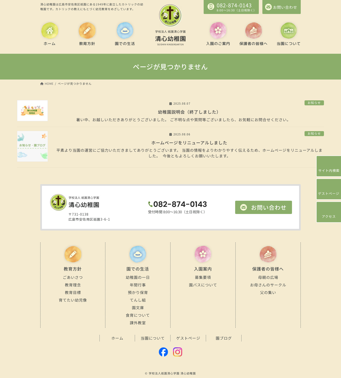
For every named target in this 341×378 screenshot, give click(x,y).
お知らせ (314, 102)
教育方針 (87, 43)
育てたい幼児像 (73, 300)
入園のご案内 (218, 43)
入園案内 (203, 269)
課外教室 (138, 322)
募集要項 (203, 277)
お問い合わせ (269, 207)
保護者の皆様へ (253, 43)
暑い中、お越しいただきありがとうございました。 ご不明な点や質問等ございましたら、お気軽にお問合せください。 (189, 119)
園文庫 (138, 307)
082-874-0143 (234, 5)
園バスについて (203, 285)
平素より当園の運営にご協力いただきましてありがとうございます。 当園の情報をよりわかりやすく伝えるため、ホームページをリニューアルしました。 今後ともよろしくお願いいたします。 (189, 153)
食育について (138, 315)
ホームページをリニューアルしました (189, 142)
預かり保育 (138, 292)
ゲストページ (188, 338)
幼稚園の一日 (138, 277)
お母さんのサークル (268, 285)
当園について (289, 43)
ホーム (50, 43)
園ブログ (224, 338)
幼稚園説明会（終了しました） (189, 112)
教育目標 (73, 292)
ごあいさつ (73, 277)
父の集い (268, 292)
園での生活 (125, 43)
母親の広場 (268, 277)
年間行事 (138, 285)
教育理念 (73, 285)
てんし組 (138, 300)
